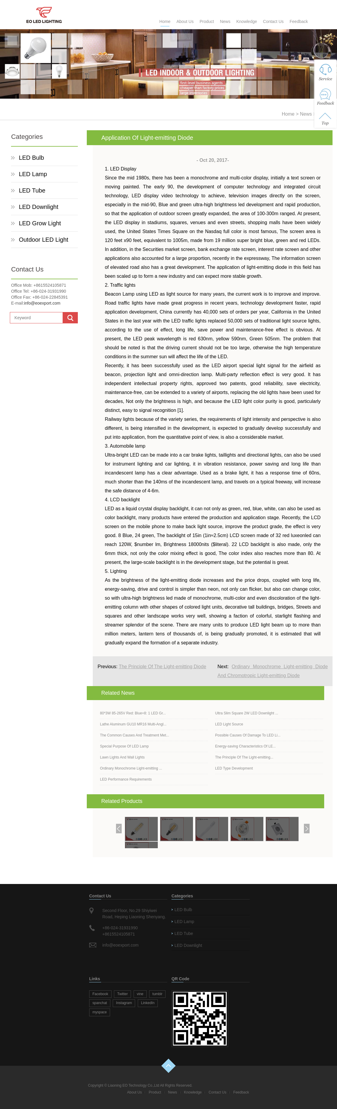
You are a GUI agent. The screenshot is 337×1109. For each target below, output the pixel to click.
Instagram (124, 1003)
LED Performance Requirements (126, 779)
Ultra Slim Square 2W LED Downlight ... (246, 713)
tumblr (157, 994)
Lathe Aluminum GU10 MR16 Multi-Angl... (133, 724)
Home (164, 21)
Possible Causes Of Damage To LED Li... (247, 735)
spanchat (99, 1003)
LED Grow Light (40, 223)
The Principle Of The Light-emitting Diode (162, 666)
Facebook (100, 994)
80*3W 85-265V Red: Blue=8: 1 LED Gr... (133, 713)
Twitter (122, 994)
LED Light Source (229, 724)
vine (140, 994)
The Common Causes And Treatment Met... (134, 735)
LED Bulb (31, 157)
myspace (99, 1012)
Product (207, 21)
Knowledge (246, 21)
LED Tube (32, 190)
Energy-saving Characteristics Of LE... (245, 746)
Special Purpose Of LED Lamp (124, 746)
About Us (185, 21)
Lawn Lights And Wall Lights (122, 757)
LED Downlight (38, 207)
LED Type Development (234, 768)
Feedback (299, 21)
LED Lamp (33, 174)
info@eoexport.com (42, 303)
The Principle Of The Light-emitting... (244, 757)
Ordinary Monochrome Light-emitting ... (131, 768)
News (225, 21)
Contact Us (273, 21)
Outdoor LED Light (43, 239)
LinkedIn (147, 1003)
